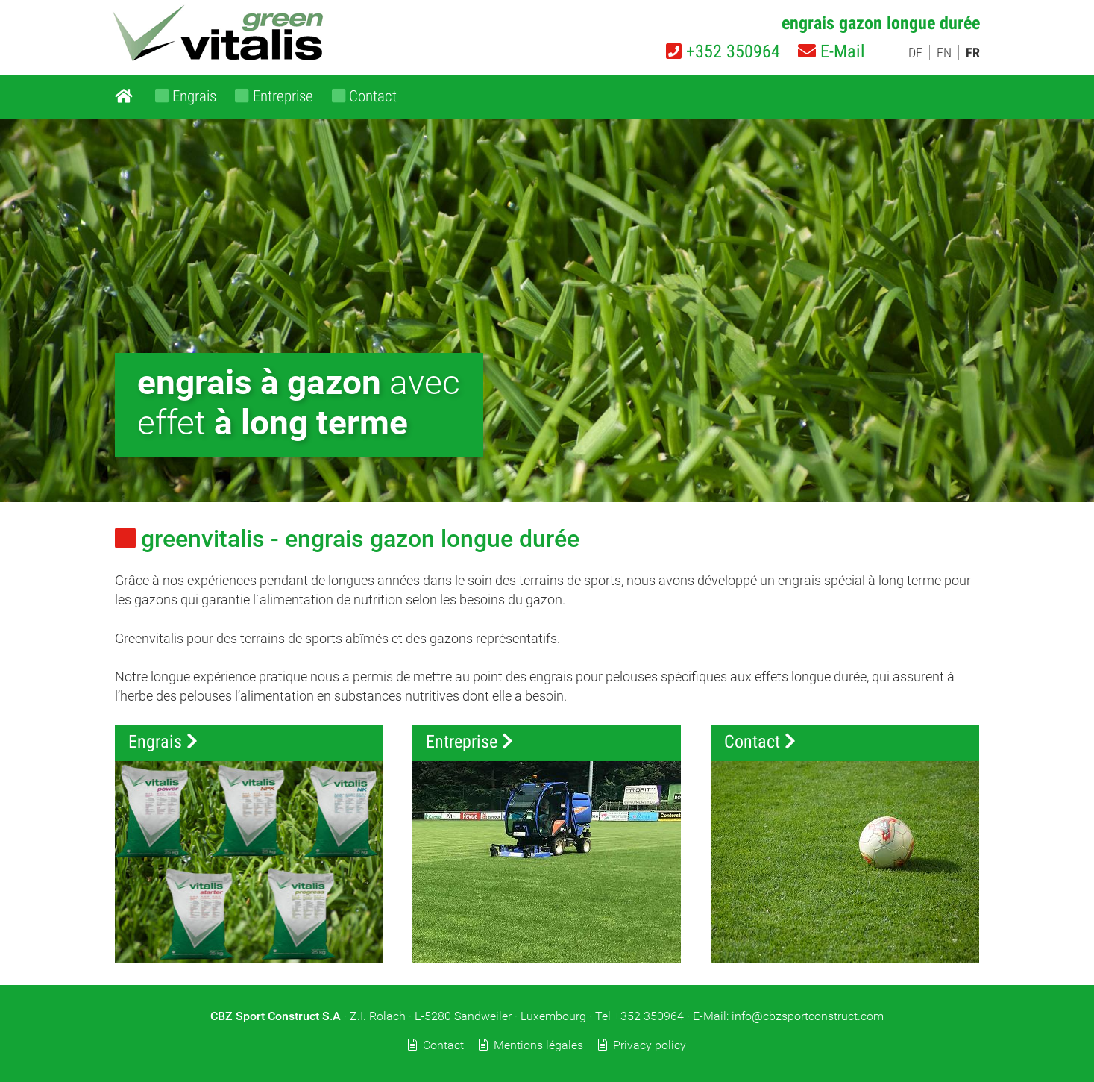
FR (973, 52)
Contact (443, 1045)
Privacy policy (649, 1045)
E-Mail (831, 51)
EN (944, 52)
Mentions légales (538, 1045)
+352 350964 (723, 51)
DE (915, 52)
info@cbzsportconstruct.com (808, 1016)
